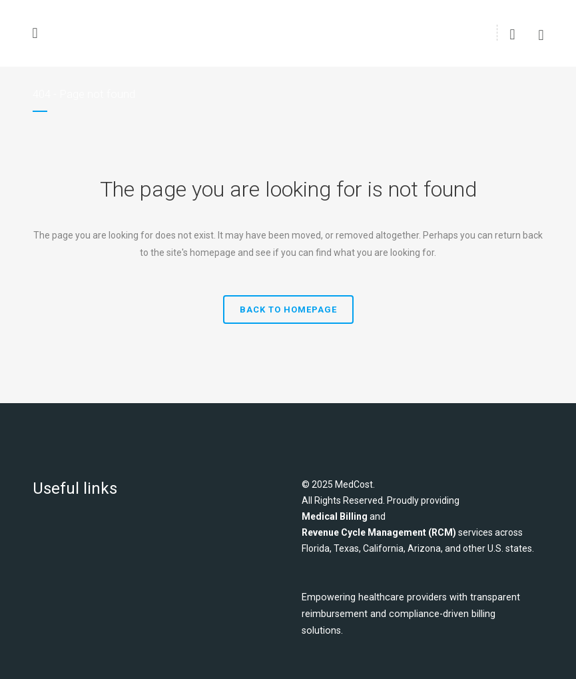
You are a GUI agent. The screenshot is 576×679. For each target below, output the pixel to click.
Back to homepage (288, 310)
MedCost (354, 484)
